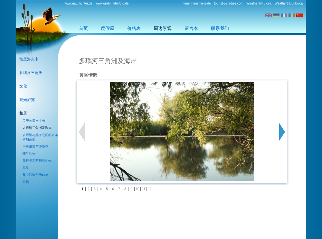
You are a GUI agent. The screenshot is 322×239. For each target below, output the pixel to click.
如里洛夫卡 (29, 59)
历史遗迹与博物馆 (35, 146)
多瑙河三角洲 (31, 72)
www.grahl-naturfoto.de (112, 3)
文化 (23, 86)
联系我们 (220, 28)
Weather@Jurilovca (289, 3)
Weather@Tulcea (258, 3)
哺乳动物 (29, 153)
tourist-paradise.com (228, 3)
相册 (23, 113)
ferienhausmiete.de (197, 3)
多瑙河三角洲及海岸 (37, 128)
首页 (83, 28)
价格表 (134, 28)
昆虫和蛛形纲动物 (35, 175)
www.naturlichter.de (78, 3)
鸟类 (26, 168)
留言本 (191, 28)
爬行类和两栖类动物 (37, 160)
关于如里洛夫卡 (34, 121)
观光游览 (27, 99)
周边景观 (163, 28)
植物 (26, 182)
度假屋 (107, 28)
